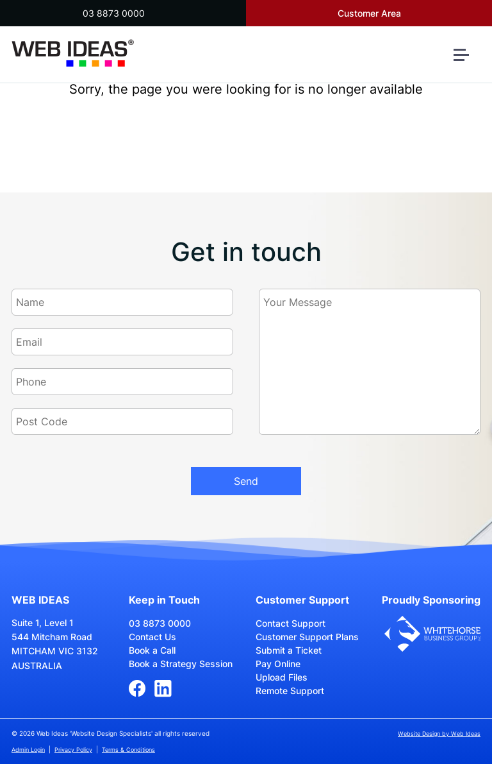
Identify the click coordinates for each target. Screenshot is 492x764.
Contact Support (290, 623)
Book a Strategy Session (181, 663)
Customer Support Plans (307, 636)
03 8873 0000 (114, 13)
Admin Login (28, 749)
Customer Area (369, 13)
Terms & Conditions (128, 749)
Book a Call (152, 650)
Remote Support (290, 690)
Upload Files (282, 677)
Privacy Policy (73, 749)
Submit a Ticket (289, 650)
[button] (466, 60)
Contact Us (152, 636)
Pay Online (278, 663)
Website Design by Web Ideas (439, 733)
